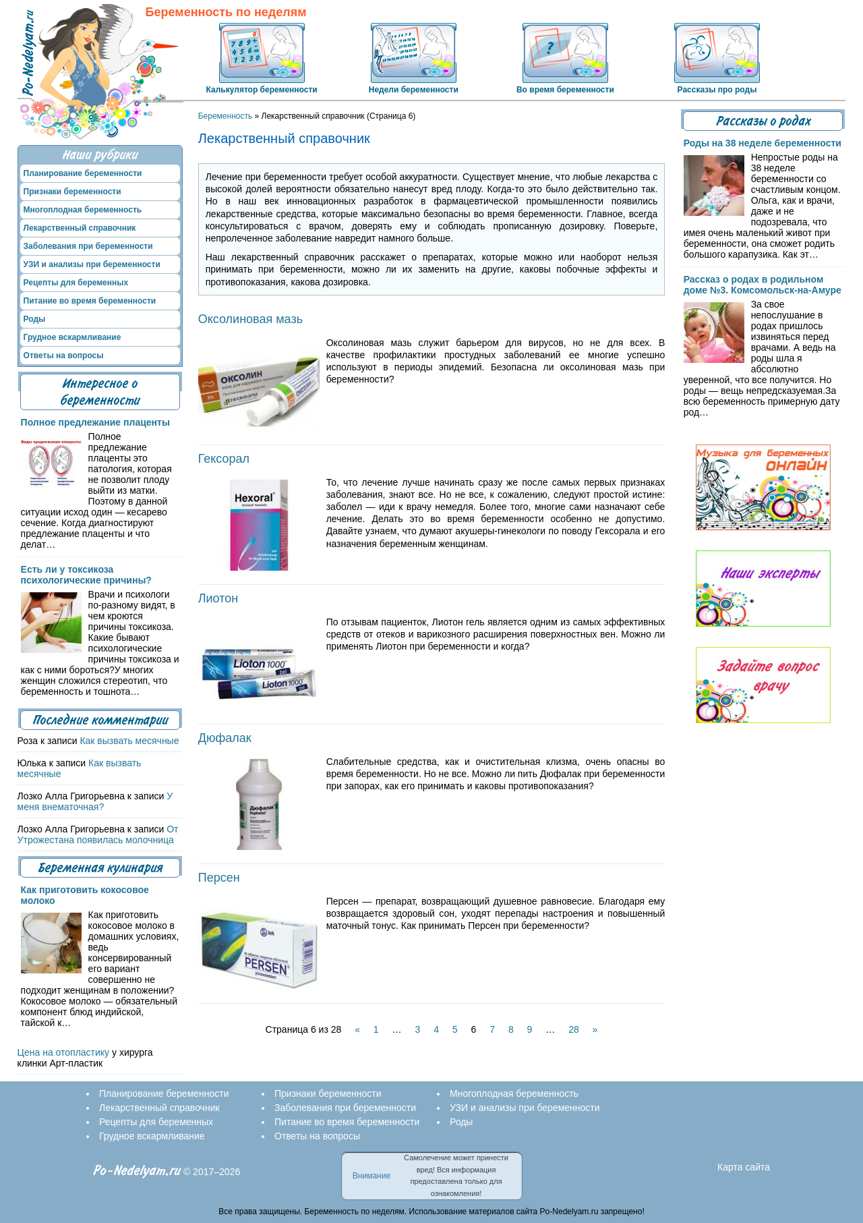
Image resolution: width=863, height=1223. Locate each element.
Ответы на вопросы (64, 355)
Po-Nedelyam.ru (137, 1171)
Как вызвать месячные (129, 740)
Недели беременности (413, 89)
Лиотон (218, 598)
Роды (35, 319)
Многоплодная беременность (83, 210)
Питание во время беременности (90, 301)
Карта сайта (743, 1167)
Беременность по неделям (226, 12)
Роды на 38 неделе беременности (762, 143)
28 (573, 1029)
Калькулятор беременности (262, 89)
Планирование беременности (83, 173)
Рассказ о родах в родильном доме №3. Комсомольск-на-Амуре (762, 284)
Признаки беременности (72, 191)
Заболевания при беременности (88, 246)
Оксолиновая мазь (250, 319)
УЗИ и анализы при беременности (92, 264)
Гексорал (223, 458)
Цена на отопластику (64, 1052)
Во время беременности (565, 89)
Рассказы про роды (717, 89)
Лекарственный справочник (80, 228)
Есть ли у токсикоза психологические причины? (86, 575)
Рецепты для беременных (76, 282)
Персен (219, 877)
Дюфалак (224, 738)
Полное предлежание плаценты (95, 422)
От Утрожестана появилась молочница (98, 834)
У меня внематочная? (95, 801)
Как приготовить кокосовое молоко (85, 895)
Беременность (225, 116)
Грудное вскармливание (72, 337)
